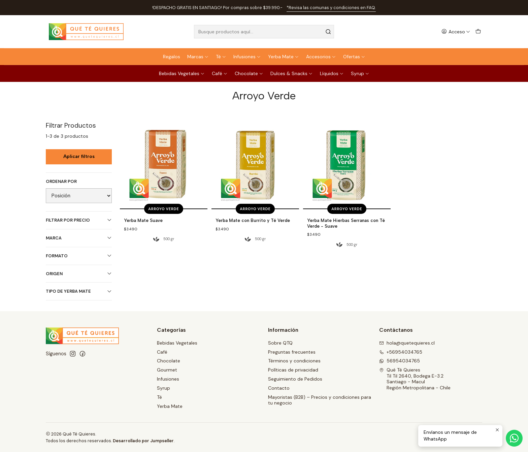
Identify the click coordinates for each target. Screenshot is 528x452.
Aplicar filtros (79, 156)
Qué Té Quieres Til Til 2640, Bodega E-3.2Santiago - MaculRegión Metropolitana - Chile (415, 379)
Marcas (198, 57)
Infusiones (247, 57)
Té (221, 57)
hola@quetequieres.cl (407, 343)
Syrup (360, 73)
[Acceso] (456, 32)
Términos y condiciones (294, 361)
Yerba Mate (283, 57)
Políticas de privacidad (293, 370)
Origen (79, 274)
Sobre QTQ (280, 343)
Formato (79, 256)
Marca (79, 238)
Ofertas (354, 57)
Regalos (171, 57)
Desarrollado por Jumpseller (143, 441)
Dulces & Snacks (291, 73)
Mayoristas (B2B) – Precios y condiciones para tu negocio (319, 400)
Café (220, 73)
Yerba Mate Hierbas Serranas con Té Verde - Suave (346, 223)
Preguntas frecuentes (292, 352)
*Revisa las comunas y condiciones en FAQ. (331, 7)
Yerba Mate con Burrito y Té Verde (253, 220)
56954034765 (399, 361)
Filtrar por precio (79, 220)
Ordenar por (61, 181)
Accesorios (321, 57)
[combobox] (264, 31)
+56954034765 (400, 352)
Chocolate (249, 73)
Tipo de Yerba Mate (79, 291)
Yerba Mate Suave (143, 220)
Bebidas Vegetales (182, 73)
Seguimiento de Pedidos (295, 379)
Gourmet (167, 370)
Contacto (279, 388)
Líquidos (332, 73)
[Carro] (478, 32)
